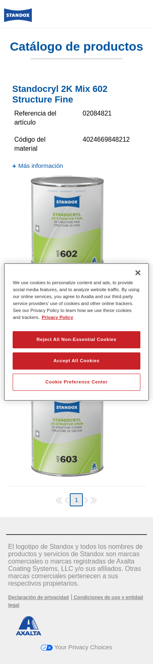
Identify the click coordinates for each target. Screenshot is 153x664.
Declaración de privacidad (38, 597)
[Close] (138, 273)
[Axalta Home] (18, 18)
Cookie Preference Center (76, 381)
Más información (40, 165)
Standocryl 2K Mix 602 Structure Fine (60, 94)
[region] (76, 332)
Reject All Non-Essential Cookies (76, 339)
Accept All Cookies (76, 360)
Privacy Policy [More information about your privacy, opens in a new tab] (57, 317)
